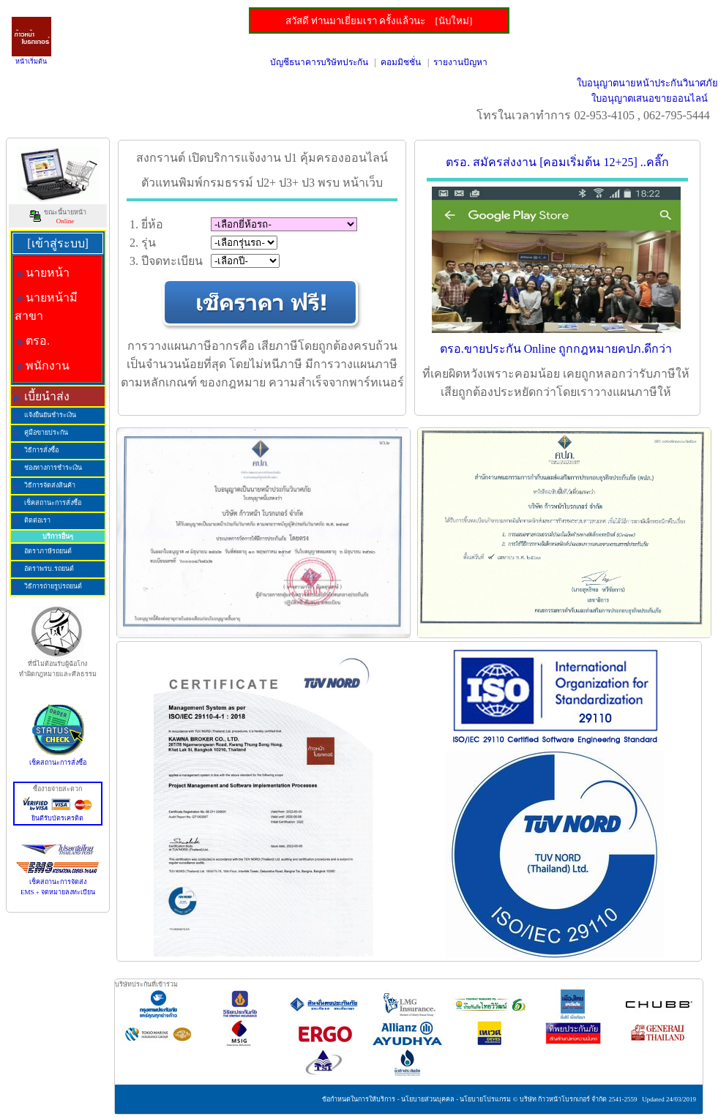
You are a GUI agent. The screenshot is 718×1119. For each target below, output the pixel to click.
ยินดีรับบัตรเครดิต (58, 814)
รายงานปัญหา (460, 62)
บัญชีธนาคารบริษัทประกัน (319, 62)
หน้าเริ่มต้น (31, 61)
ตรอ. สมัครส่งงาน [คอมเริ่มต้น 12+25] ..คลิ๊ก (557, 162)
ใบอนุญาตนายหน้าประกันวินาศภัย (647, 83)
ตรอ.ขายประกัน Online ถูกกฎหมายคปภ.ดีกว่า (556, 349)
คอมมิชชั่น (401, 62)
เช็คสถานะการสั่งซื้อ (57, 759)
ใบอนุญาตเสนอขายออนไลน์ (649, 98)
